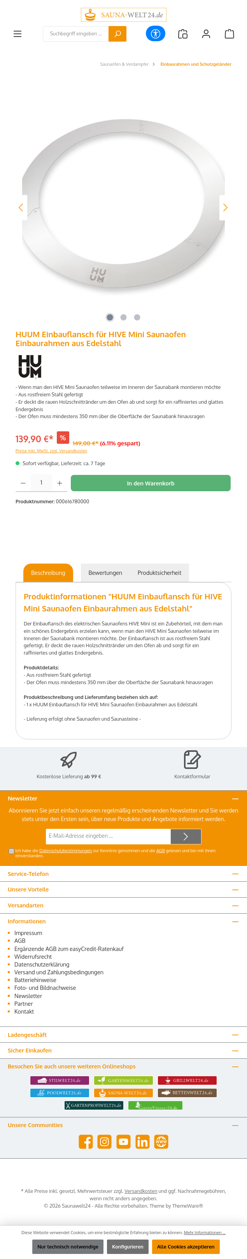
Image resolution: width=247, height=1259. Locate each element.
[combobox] (76, 34)
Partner (23, 1003)
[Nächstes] (225, 207)
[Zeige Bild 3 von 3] (137, 317)
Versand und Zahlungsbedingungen (58, 971)
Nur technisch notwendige (67, 1246)
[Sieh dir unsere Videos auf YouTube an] (123, 1141)
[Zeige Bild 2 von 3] (123, 317)
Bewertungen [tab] (106, 572)
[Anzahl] (41, 483)
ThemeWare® (187, 1206)
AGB (160, 850)
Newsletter (28, 995)
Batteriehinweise (35, 979)
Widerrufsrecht (33, 956)
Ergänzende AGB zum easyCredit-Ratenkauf (69, 948)
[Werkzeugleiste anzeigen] (155, 33)
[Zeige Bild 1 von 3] (110, 317)
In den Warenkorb (150, 483)
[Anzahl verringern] (23, 483)
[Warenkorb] (229, 34)
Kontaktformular (192, 776)
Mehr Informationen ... (205, 1232)
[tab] (48, 573)
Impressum (28, 932)
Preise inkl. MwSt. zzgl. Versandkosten (51, 451)
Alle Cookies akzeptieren (186, 1246)
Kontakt (24, 1011)
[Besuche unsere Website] (161, 1141)
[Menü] (17, 34)
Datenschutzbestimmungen (65, 850)
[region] (123, 207)
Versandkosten (140, 1191)
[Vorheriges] (21, 207)
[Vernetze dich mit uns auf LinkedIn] (142, 1141)
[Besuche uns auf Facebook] (86, 1141)
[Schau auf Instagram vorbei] (104, 1141)
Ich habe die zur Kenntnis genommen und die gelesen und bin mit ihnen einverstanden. (115, 853)
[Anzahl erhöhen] (59, 483)
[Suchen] (117, 34)
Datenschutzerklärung (41, 964)
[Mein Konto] (206, 34)
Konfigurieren (128, 1246)
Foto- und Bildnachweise (45, 987)
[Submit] (185, 836)
